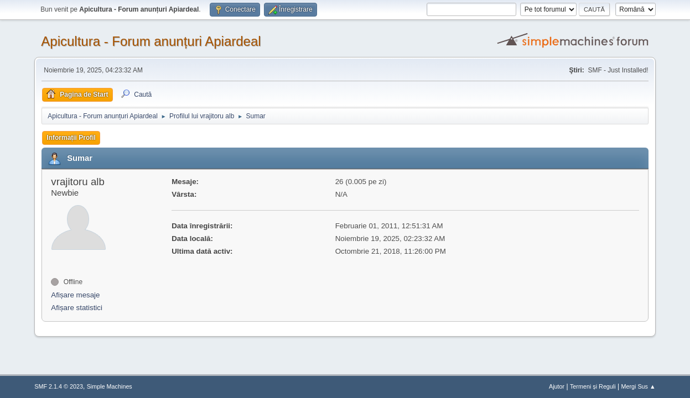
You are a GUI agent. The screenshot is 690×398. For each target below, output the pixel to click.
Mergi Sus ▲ (638, 386)
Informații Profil (71, 138)
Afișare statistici (76, 307)
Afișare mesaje (75, 295)
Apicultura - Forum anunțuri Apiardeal (151, 41)
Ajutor (556, 386)
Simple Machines (109, 386)
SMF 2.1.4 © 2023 (58, 386)
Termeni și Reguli (593, 386)
